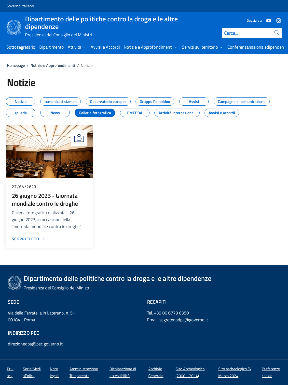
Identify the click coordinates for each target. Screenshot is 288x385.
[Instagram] (277, 20)
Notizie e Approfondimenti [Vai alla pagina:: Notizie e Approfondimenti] (52, 65)
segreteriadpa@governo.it (183, 319)
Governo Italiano (20, 6)
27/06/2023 (24, 186)
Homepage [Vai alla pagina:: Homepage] (16, 65)
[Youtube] (267, 20)
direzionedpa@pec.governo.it (35, 344)
